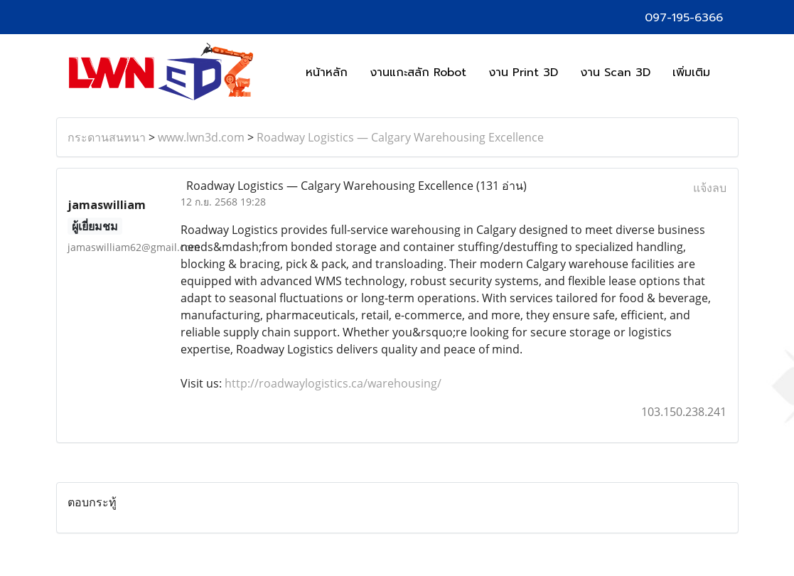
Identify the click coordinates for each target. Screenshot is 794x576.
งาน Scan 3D (615, 72)
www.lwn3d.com (201, 137)
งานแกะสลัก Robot (418, 72)
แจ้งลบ (709, 188)
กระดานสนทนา (107, 137)
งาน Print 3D (523, 72)
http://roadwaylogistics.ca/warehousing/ (333, 383)
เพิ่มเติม (691, 72)
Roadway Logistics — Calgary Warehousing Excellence (400, 137)
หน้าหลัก (327, 72)
